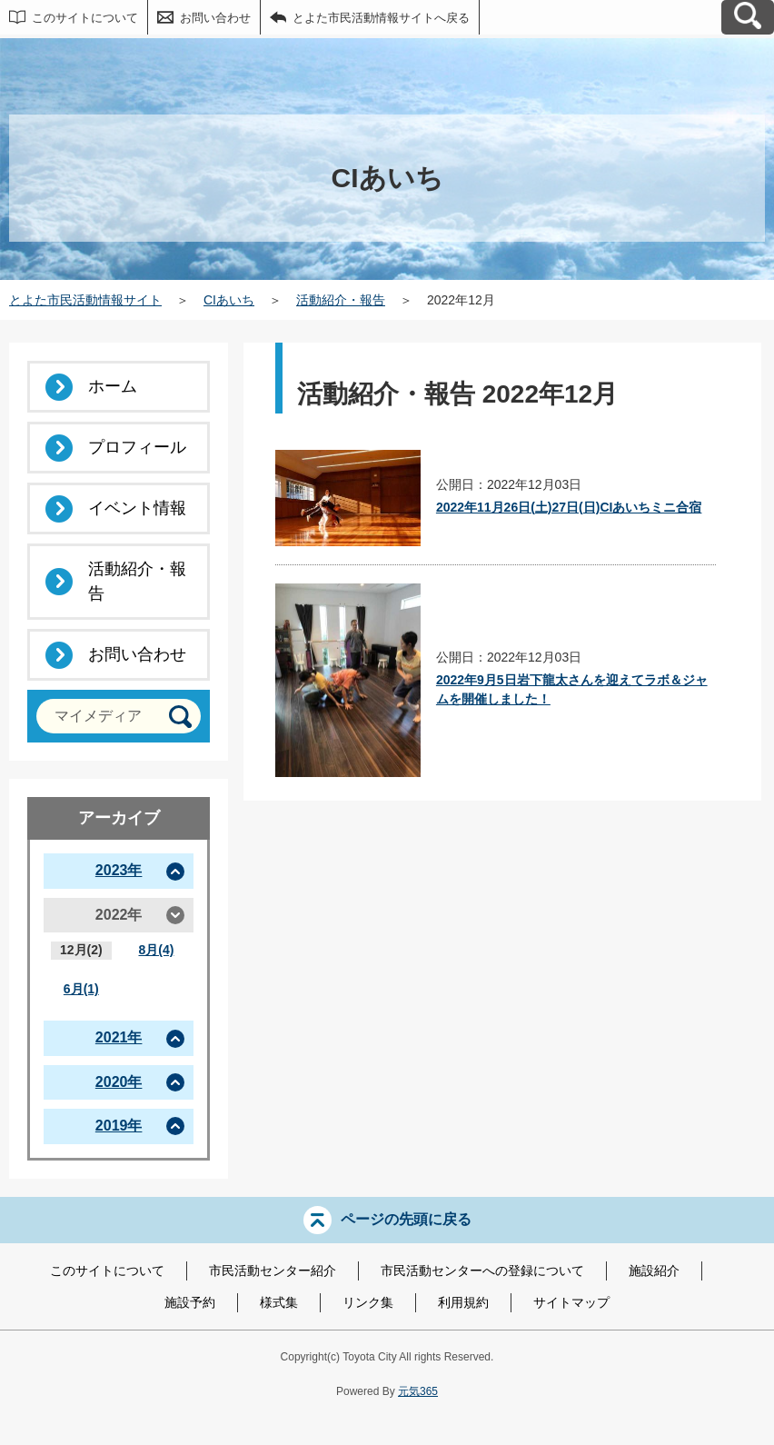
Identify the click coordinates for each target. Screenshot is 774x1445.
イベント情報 (137, 508)
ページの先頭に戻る (406, 1218)
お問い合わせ (215, 18)
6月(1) (81, 989)
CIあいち (228, 300)
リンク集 (367, 1302)
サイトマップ (571, 1302)
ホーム (112, 386)
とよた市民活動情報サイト (85, 300)
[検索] (180, 716)
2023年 (119, 870)
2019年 (119, 1125)
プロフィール (137, 447)
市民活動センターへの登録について (482, 1270)
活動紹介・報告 (340, 300)
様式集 (279, 1302)
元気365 (418, 1391)
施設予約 (189, 1302)
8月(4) (156, 949)
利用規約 (463, 1302)
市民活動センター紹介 (272, 1270)
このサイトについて (85, 18)
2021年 (119, 1037)
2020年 (119, 1082)
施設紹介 (654, 1270)
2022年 (119, 914)
